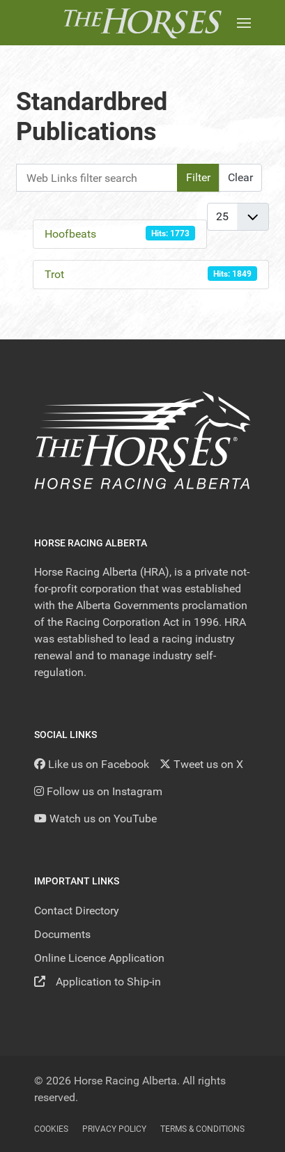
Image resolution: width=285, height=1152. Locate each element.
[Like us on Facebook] (91, 764)
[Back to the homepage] (142, 22)
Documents (62, 934)
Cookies (51, 1129)
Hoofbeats (70, 233)
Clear (240, 177)
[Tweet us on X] (201, 764)
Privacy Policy (114, 1129)
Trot (54, 274)
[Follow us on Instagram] (98, 791)
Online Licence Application (99, 958)
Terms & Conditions (202, 1129)
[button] (244, 22)
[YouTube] (95, 818)
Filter (198, 177)
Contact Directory (76, 910)
